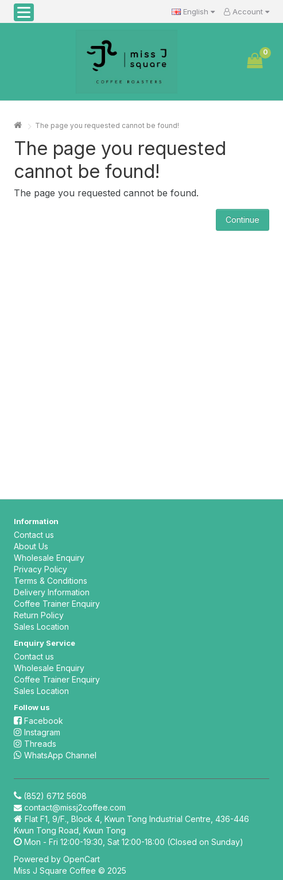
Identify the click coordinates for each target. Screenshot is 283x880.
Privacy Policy (40, 569)
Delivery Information (52, 592)
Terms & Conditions (50, 581)
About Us (31, 546)
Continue (242, 219)
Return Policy (39, 615)
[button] (24, 12)
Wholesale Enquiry (49, 558)
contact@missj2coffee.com (75, 807)
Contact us (34, 535)
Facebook (38, 721)
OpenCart (81, 859)
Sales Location (41, 626)
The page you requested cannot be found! (107, 125)
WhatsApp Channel (55, 755)
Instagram (37, 732)
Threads (35, 744)
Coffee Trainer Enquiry (57, 603)
